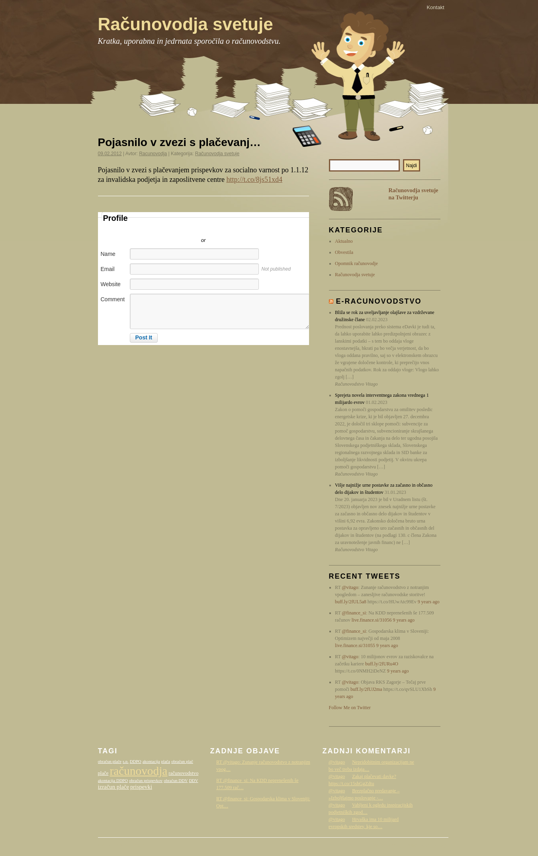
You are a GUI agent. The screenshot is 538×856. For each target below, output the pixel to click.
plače (103, 773)
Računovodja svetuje (185, 24)
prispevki (141, 787)
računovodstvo (183, 773)
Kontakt (435, 7)
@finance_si (354, 613)
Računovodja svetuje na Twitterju (413, 194)
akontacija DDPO (113, 780)
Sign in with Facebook (239, 228)
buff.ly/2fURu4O (381, 664)
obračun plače (109, 761)
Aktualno (344, 241)
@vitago (350, 587)
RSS (341, 199)
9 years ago (429, 601)
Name (108, 254)
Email (108, 269)
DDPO (135, 761)
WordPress (385, 845)
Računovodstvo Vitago (424, 845)
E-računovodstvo (379, 301)
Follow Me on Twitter (350, 707)
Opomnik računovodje (356, 263)
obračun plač (182, 761)
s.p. (126, 761)
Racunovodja (153, 153)
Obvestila (344, 252)
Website (111, 284)
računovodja (138, 770)
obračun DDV (176, 780)
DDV (193, 780)
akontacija (151, 761)
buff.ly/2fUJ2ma (366, 689)
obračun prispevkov (145, 780)
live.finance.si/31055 (355, 645)
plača (165, 761)
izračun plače (113, 787)
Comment (113, 299)
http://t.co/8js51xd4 (254, 179)
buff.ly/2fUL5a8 (350, 601)
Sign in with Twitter (168, 228)
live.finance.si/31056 (372, 620)
